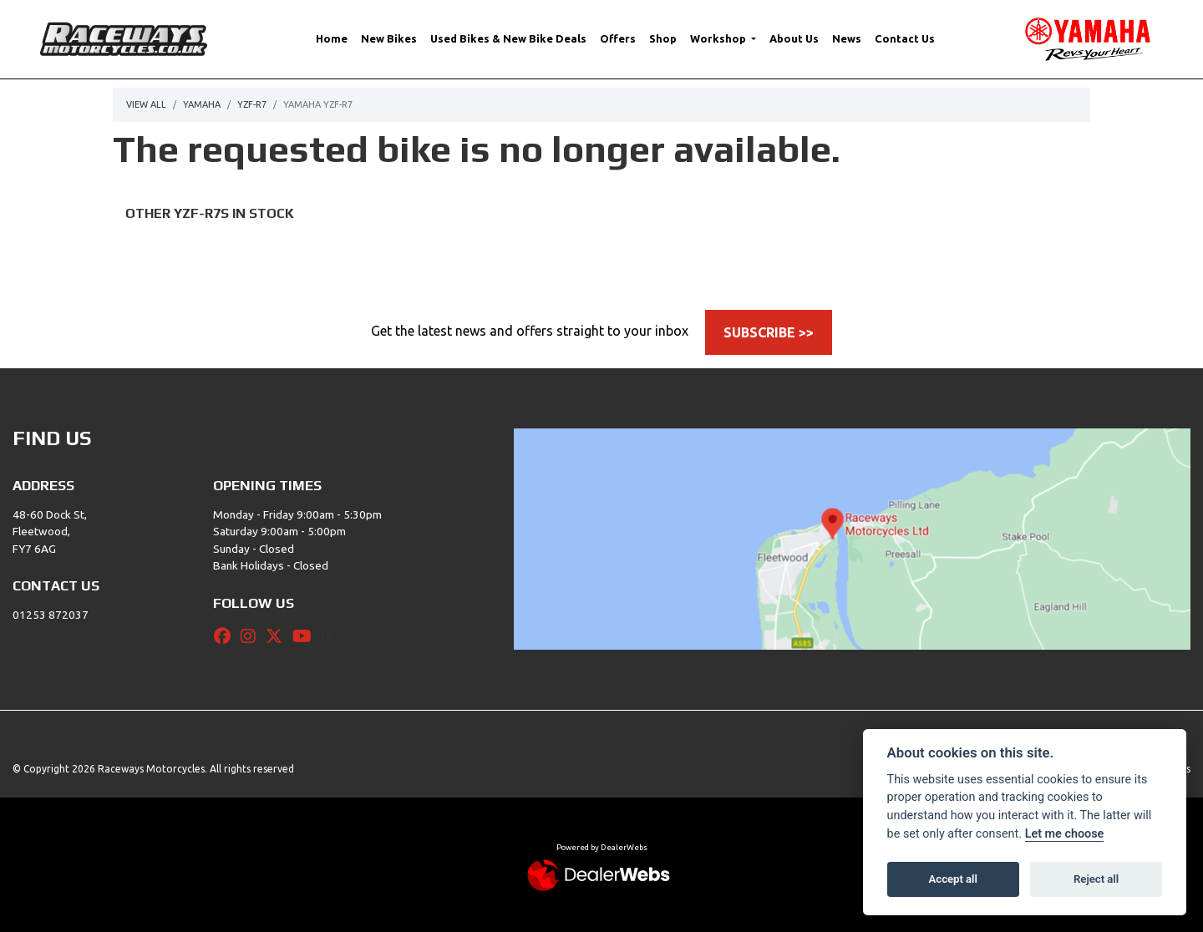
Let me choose (1064, 834)
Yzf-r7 (251, 104)
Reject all (1096, 879)
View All (146, 104)
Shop (663, 38)
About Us (794, 38)
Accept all (953, 879)
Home (332, 38)
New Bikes (389, 38)
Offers (618, 38)
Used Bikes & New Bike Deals (508, 38)
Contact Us (905, 38)
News (846, 38)
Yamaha (202, 104)
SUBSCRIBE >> (768, 332)
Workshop (719, 38)
